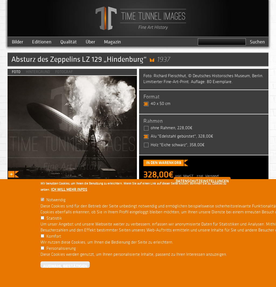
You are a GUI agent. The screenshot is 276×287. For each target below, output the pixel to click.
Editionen (41, 42)
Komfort (53, 236)
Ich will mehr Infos (69, 189)
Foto (16, 72)
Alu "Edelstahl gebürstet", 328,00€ (182, 136)
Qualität (68, 42)
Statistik (54, 218)
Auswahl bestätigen (65, 266)
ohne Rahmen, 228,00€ (171, 128)
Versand (212, 176)
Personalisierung (61, 248)
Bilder (17, 42)
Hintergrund (38, 72)
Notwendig (55, 200)
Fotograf (64, 72)
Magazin (112, 42)
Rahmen (153, 121)
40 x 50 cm (160, 103)
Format (151, 96)
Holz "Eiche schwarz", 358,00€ (178, 145)
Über (90, 42)
